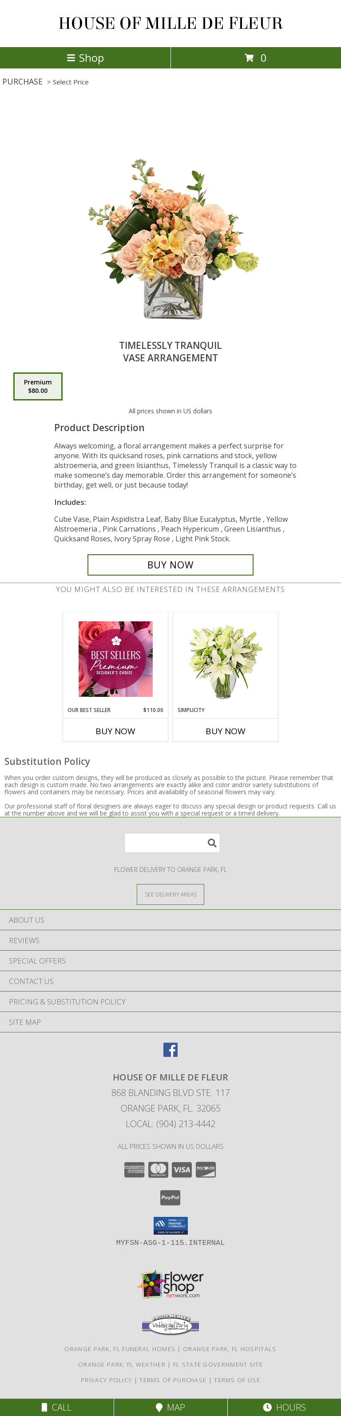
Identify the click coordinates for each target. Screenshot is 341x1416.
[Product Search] (172, 843)
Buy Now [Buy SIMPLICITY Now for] (226, 731)
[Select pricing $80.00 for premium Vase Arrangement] (38, 387)
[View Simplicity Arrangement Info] (226, 659)
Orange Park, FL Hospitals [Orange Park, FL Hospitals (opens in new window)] (230, 1349)
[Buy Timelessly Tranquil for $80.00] (170, 565)
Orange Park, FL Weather (122, 1364)
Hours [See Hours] (284, 1407)
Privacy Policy (106, 1380)
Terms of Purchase (172, 1380)
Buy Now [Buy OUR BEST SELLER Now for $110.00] (115, 731)
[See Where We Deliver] (170, 894)
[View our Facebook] (170, 1054)
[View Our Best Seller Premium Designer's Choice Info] (116, 659)
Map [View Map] (170, 1407)
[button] (171, 1226)
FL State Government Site (218, 1364)
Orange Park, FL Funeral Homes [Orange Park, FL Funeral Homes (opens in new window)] (119, 1349)
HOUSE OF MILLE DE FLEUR (170, 23)
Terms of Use (237, 1380)
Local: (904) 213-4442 (170, 1124)
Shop (85, 57)
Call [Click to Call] (56, 1407)
